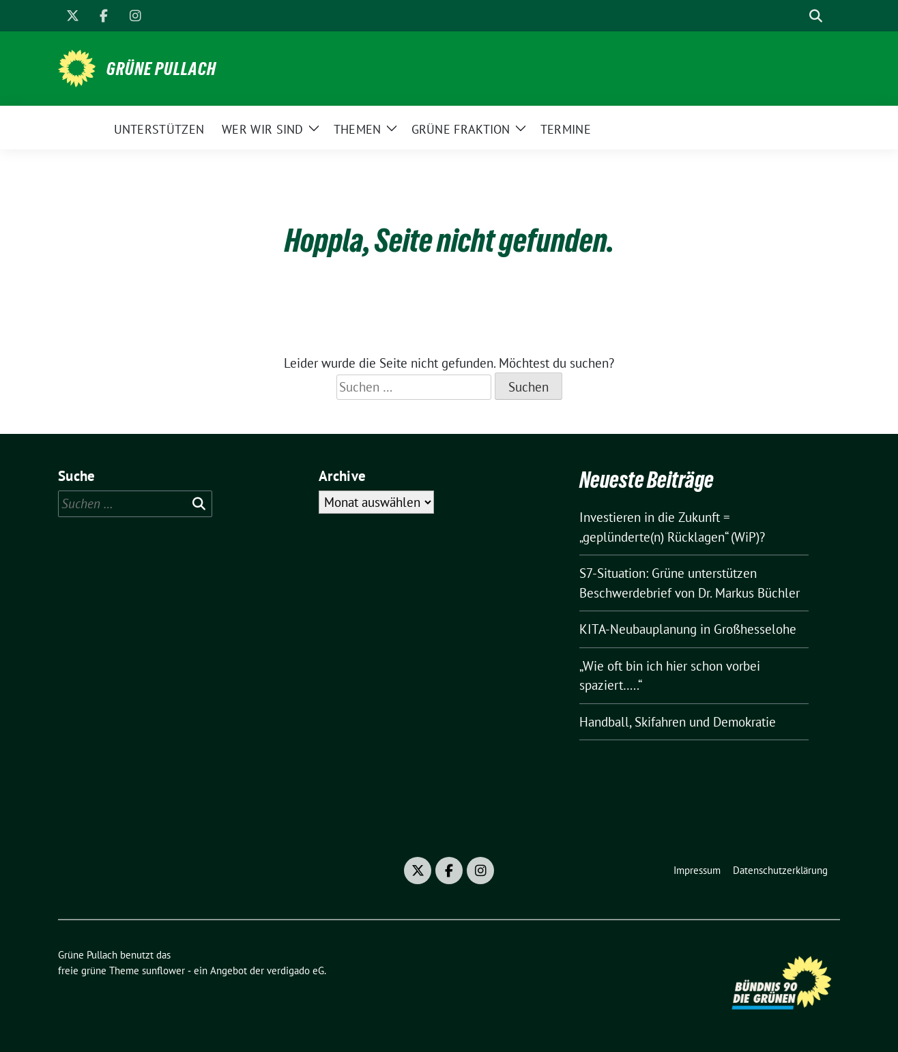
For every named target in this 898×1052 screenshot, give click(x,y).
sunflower (163, 970)
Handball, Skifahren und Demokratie (677, 722)
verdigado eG (295, 970)
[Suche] (796, 16)
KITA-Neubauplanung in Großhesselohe (687, 629)
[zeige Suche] (815, 16)
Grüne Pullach (161, 69)
